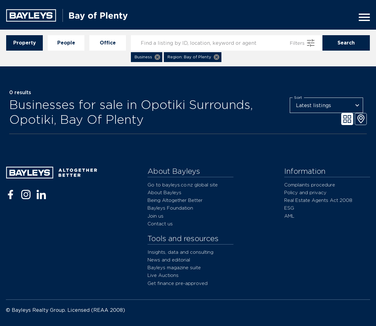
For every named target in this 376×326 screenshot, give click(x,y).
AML (289, 216)
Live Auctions (163, 275)
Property (24, 43)
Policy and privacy (305, 192)
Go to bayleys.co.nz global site (183, 185)
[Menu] (362, 17)
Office (108, 43)
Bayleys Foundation (170, 208)
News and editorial (169, 260)
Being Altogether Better (175, 200)
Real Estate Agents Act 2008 (318, 200)
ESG (289, 208)
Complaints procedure (309, 185)
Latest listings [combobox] (313, 105)
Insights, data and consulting (180, 252)
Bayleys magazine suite (174, 267)
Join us (156, 216)
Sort (298, 97)
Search (346, 43)
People (66, 43)
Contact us (160, 224)
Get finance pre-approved (178, 283)
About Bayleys (164, 192)
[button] (146, 57)
